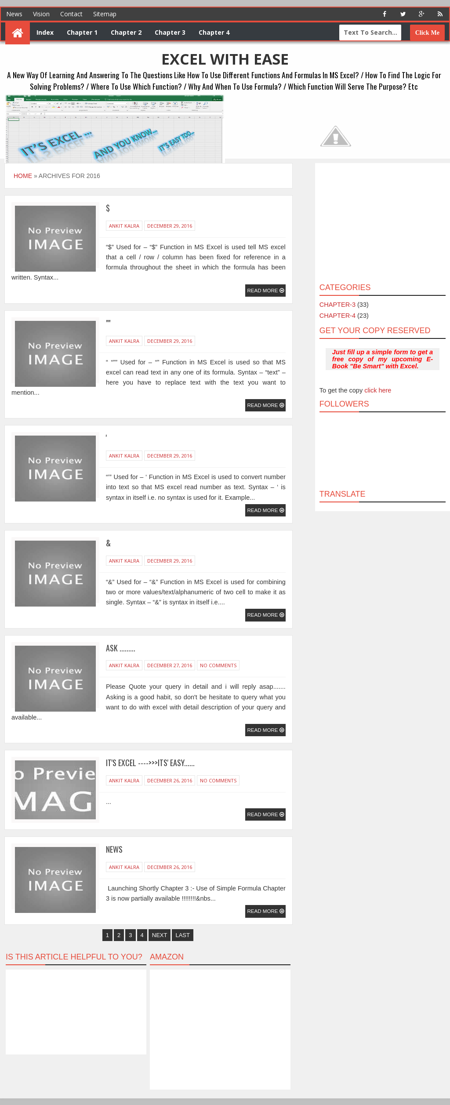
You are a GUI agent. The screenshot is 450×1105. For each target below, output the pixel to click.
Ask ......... (120, 648)
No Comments (218, 665)
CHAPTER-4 (337, 315)
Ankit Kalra (124, 225)
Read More (263, 290)
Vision (41, 14)
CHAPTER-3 (337, 304)
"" (108, 323)
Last (182, 935)
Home (23, 175)
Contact (71, 14)
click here (377, 390)
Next (159, 935)
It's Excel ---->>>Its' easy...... (150, 762)
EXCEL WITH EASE (225, 59)
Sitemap (104, 14)
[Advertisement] (381, 222)
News (14, 14)
